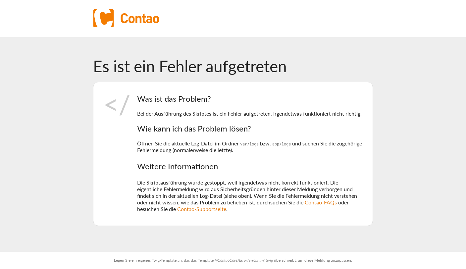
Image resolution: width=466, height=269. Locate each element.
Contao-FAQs (321, 202)
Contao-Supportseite (201, 209)
